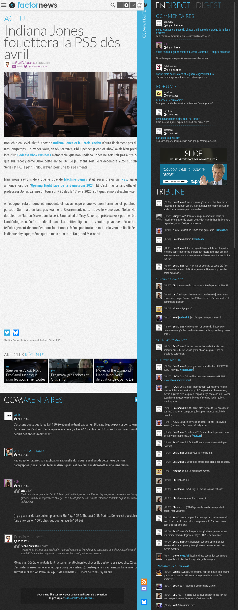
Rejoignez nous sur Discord (148, 588)
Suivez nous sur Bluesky (148, 602)
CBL (170, 43)
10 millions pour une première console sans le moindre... (187, 58)
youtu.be (207, 438)
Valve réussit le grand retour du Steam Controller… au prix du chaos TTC (193, 53)
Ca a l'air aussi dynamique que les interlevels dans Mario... (188, 35)
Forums (170, 86)
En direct (177, 5)
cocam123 (173, 129)
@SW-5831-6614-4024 (38, 66)
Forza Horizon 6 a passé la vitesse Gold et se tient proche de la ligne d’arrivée (194, 31)
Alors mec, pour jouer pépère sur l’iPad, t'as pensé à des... (187, 121)
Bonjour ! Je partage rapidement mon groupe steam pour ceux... (191, 140)
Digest (213, 5)
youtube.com (196, 372)
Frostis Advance (25, 62)
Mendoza (172, 91)
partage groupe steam (172, 137)
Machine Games (74, 179)
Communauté (148, 285)
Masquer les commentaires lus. (134, 398)
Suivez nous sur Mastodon (148, 595)
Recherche (110, 5)
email (19, 66)
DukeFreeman (174, 65)
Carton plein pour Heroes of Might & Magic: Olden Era (189, 73)
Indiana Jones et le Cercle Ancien (75, 142)
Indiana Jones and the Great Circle (37, 339)
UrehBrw (172, 110)
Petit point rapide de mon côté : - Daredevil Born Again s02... (189, 102)
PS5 (122, 179)
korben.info (189, 319)
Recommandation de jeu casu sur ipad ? (182, 118)
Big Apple (172, 21)
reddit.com (202, 240)
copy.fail (189, 562)
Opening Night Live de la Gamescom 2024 (61, 185)
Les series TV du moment (174, 99)
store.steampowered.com (183, 382)
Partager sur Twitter (7, 331)
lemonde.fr (174, 233)
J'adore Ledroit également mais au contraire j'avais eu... (187, 76)
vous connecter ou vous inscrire (78, 596)
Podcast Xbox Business (46, 155)
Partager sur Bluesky (16, 331)
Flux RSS (148, 582)
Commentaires (179, 16)
